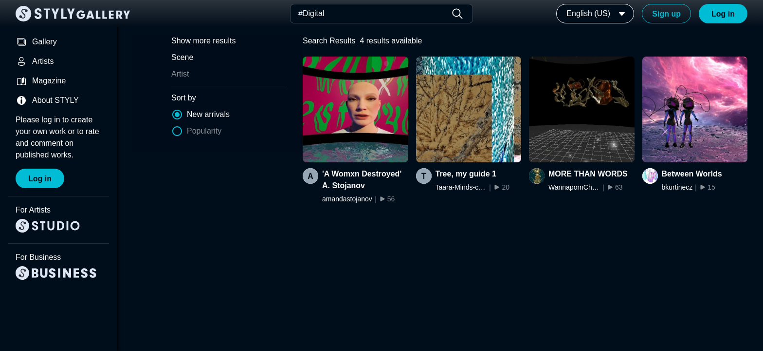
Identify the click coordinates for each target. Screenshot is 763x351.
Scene (182, 57)
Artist (180, 74)
